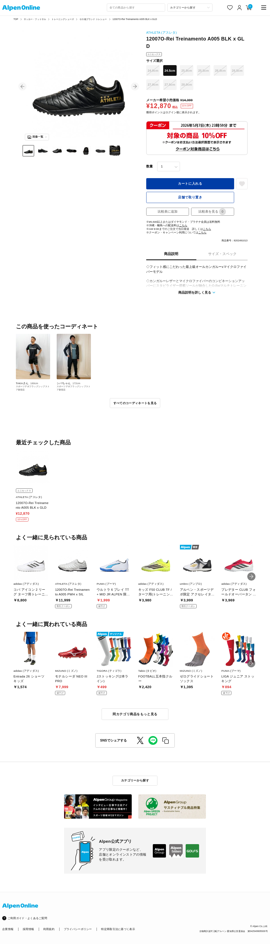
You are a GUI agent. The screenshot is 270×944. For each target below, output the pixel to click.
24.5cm (170, 70)
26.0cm (220, 70)
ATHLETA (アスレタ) (161, 32)
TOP (15, 19)
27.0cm (153, 84)
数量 (149, 166)
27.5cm (170, 84)
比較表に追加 (167, 211)
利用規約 (48, 929)
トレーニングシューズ (62, 19)
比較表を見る (212, 211)
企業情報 (7, 929)
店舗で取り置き (190, 197)
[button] (22, 86)
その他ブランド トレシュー (93, 19)
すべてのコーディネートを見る (135, 403)
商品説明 (171, 254)
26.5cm (237, 70)
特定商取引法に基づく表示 (118, 929)
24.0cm (153, 70)
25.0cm (186, 70)
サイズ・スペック (222, 254)
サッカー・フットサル (35, 19)
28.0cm (186, 84)
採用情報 (28, 929)
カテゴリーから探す (135, 780)
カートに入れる (190, 183)
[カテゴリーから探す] (189, 7)
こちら (183, 225)
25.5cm (203, 70)
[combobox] (136, 7)
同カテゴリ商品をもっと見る (135, 714)
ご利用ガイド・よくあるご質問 (27, 918)
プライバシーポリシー (78, 929)
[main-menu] (264, 8)
